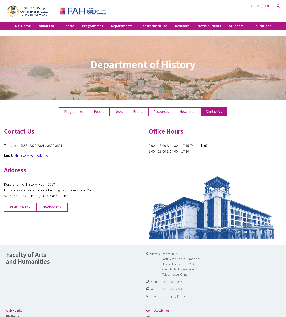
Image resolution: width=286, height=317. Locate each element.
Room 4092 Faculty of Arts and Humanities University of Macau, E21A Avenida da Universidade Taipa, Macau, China (181, 264)
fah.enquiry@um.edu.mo (178, 296)
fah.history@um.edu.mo (31, 155)
